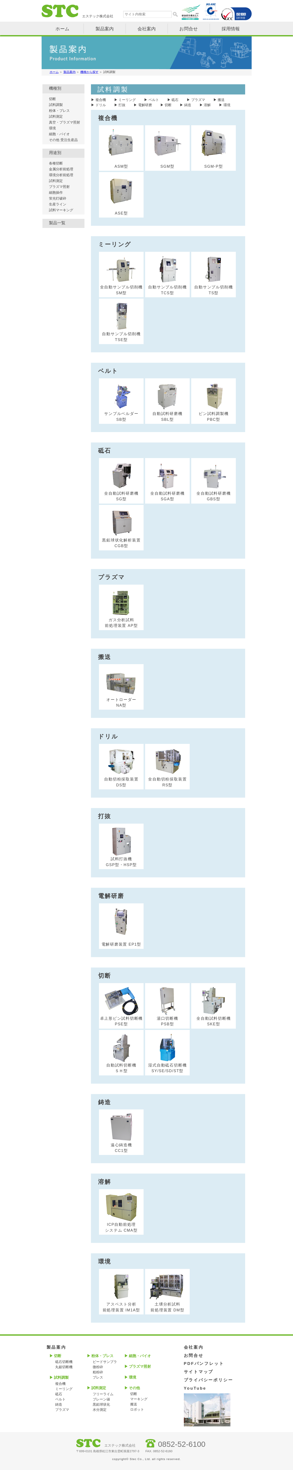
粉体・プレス (59, 110)
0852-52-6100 (182, 1444)
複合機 (101, 100)
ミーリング (127, 100)
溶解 (207, 105)
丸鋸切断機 (64, 1367)
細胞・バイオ (59, 134)
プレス (98, 1377)
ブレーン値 (101, 1399)
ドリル (101, 105)
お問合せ (188, 28)
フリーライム (103, 1394)
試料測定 (56, 116)
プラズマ (198, 100)
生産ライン (57, 204)
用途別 (55, 152)
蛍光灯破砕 (57, 198)
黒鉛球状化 (101, 1404)
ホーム (62, 28)
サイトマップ (199, 1371)
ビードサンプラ (105, 1362)
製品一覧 (57, 223)
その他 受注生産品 (63, 140)
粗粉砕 (98, 1372)
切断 (168, 105)
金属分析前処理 (61, 169)
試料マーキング (61, 210)
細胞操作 (56, 192)
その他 (134, 1388)
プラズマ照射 (59, 187)
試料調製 (56, 105)
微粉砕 (98, 1367)
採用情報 (231, 28)
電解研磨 (145, 105)
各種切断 (56, 163)
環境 (226, 105)
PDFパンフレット (204, 1363)
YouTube (195, 1388)
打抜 (121, 105)
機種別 (55, 88)
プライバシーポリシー (208, 1380)
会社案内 (147, 28)
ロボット (137, 1409)
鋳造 (187, 105)
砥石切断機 (64, 1362)
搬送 (221, 100)
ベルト (154, 100)
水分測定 (100, 1409)
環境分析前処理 (61, 175)
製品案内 (105, 28)
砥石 (175, 100)
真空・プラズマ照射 (64, 122)
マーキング (138, 1399)
